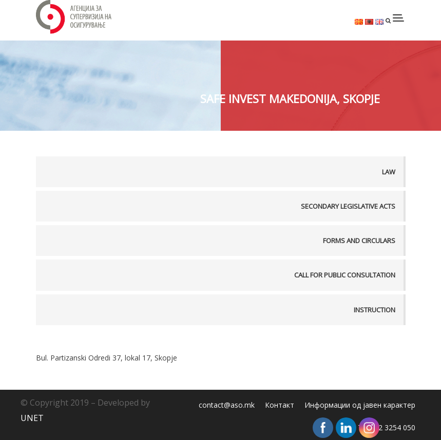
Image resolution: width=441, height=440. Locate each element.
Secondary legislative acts (348, 206)
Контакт (279, 405)
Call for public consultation (344, 274)
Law (388, 171)
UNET (32, 418)
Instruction (374, 309)
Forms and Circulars (359, 240)
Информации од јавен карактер (359, 405)
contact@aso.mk (227, 405)
